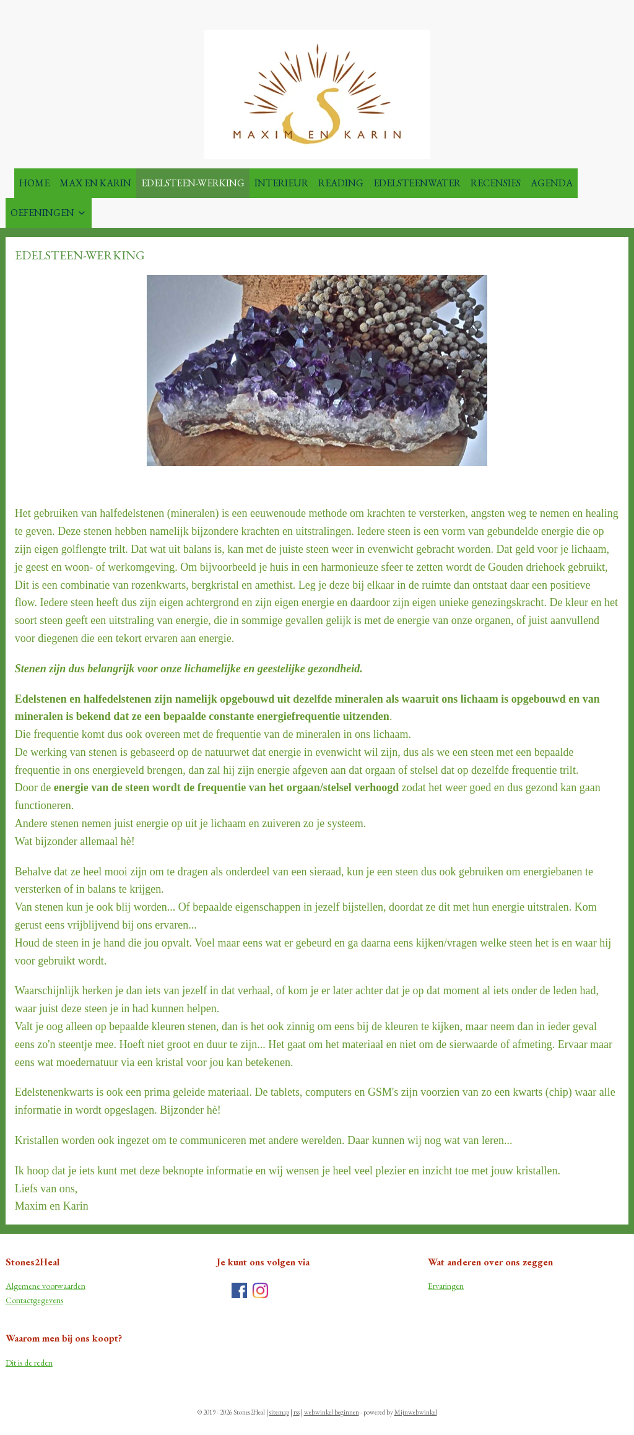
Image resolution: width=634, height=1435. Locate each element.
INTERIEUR (281, 182)
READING (340, 182)
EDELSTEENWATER (417, 182)
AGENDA (552, 182)
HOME (34, 182)
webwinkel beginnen (331, 1412)
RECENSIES (496, 182)
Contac (18, 1300)
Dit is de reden (29, 1362)
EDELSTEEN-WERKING (193, 182)
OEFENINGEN (49, 212)
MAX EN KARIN (95, 182)
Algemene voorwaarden (45, 1285)
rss (296, 1412)
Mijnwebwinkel (415, 1412)
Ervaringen (446, 1285)
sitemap (279, 1412)
